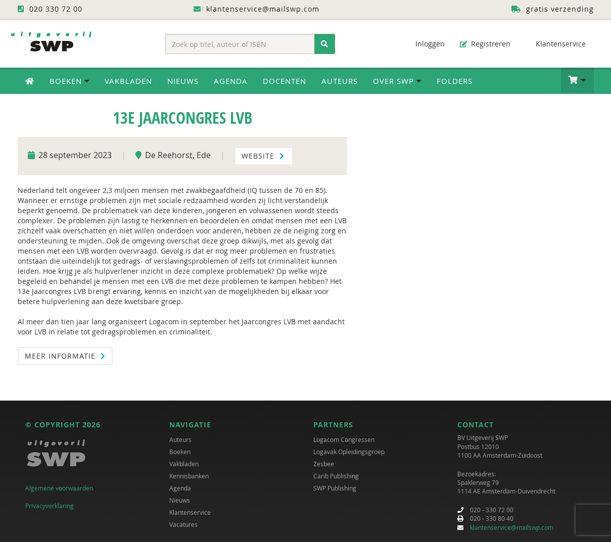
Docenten (284, 81)
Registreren (485, 43)
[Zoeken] (324, 44)
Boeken (180, 452)
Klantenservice (556, 43)
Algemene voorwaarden (59, 488)
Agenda (231, 81)
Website (263, 156)
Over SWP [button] (397, 81)
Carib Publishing (336, 476)
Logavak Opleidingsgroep (349, 452)
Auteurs (339, 81)
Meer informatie (65, 356)
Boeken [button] (69, 81)
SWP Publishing (334, 488)
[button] (577, 80)
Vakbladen (128, 81)
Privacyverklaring (49, 506)
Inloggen (425, 43)
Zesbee (323, 464)
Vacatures (183, 525)
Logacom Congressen (343, 440)
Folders (455, 81)
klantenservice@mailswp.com (511, 527)
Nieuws (183, 81)
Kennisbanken (189, 476)
